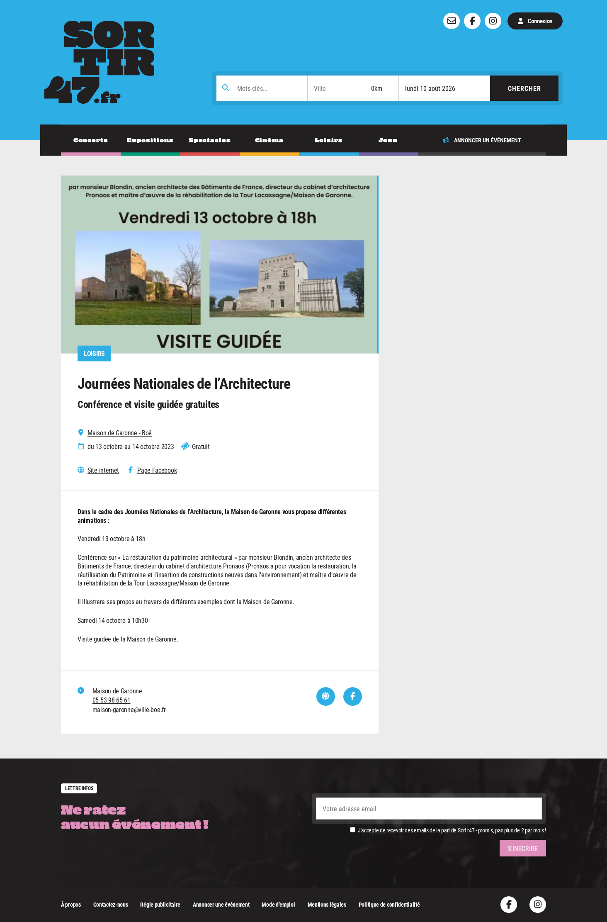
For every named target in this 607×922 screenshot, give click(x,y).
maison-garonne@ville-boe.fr (129, 709)
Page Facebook (157, 470)
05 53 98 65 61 (111, 699)
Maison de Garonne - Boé (119, 433)
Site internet (103, 470)
